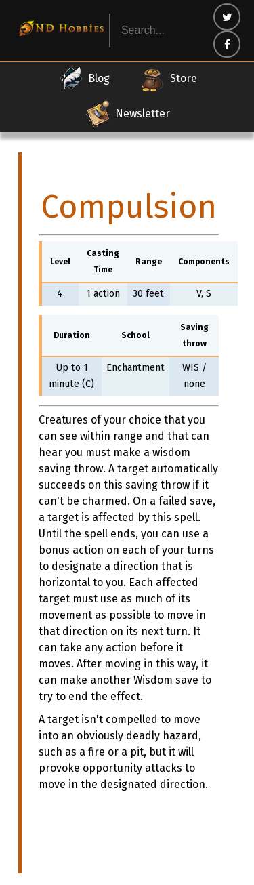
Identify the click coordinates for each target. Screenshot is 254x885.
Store (168, 78)
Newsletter (127, 113)
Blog (84, 78)
